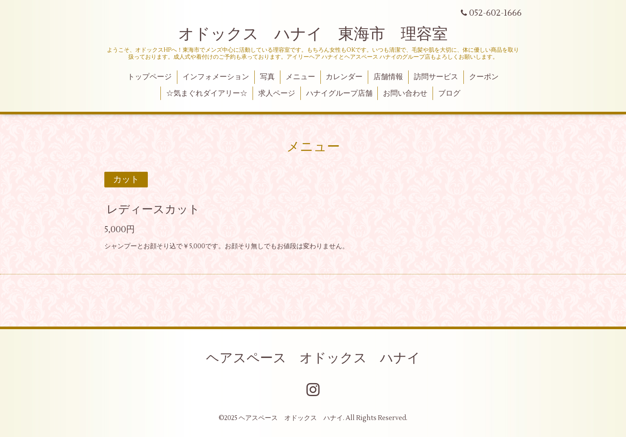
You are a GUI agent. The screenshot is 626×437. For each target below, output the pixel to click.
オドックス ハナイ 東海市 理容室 (313, 34)
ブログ (449, 93)
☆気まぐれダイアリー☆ (206, 93)
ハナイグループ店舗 (339, 93)
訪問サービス (436, 77)
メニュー (300, 77)
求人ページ (276, 93)
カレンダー (344, 77)
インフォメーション (216, 77)
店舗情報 (388, 77)
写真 (267, 77)
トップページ (149, 77)
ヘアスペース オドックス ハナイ (313, 358)
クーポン (484, 77)
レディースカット (153, 209)
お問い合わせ (405, 93)
